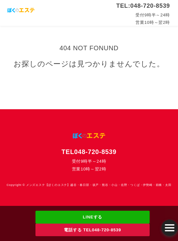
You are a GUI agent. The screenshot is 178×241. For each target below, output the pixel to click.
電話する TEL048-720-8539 (92, 229)
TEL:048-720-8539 (143, 6)
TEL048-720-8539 (89, 151)
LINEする (92, 217)
